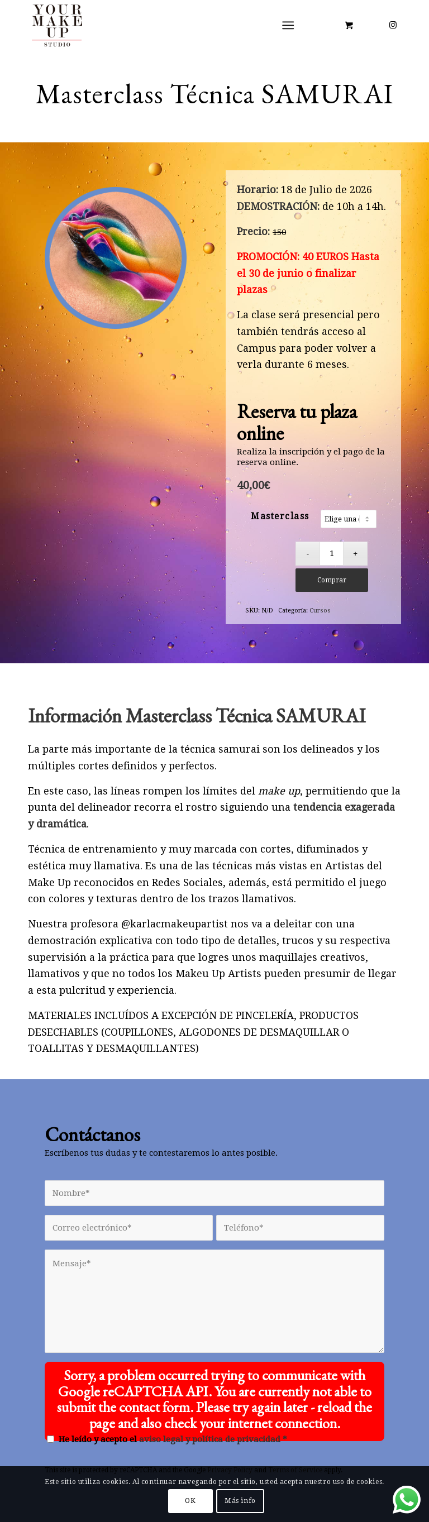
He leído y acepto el (173, 1439)
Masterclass (280, 516)
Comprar (331, 580)
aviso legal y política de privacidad (209, 1439)
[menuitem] (291, 25)
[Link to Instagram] (392, 25)
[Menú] (288, 25)
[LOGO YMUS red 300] (57, 25)
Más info (240, 1501)
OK (190, 1501)
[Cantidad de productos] (332, 554)
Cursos (320, 610)
